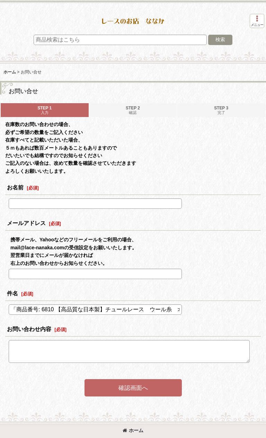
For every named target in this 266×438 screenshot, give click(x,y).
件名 (12, 293)
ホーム (133, 430)
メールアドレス (26, 223)
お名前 (15, 187)
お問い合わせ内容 (29, 329)
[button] (257, 21)
